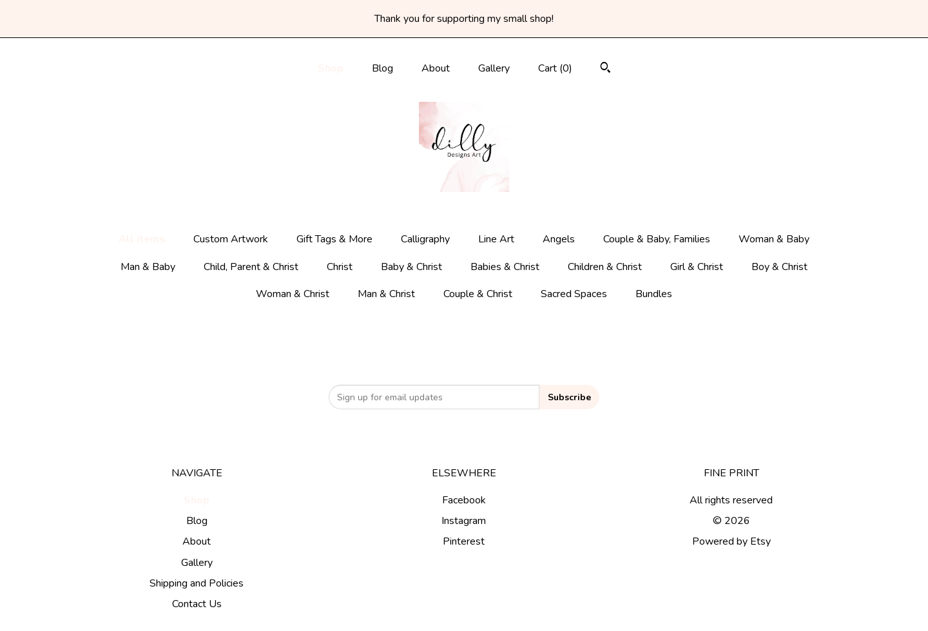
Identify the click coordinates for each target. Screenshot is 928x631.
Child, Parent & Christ (251, 267)
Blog (382, 68)
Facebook (464, 500)
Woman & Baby (774, 239)
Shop (330, 68)
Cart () (555, 68)
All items (142, 239)
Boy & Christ (779, 267)
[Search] (605, 69)
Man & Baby (148, 267)
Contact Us (197, 604)
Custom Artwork (230, 239)
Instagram (463, 521)
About (435, 68)
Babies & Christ (504, 267)
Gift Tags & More (334, 239)
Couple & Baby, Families (656, 239)
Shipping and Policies (197, 583)
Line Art (496, 239)
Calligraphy (425, 239)
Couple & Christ (477, 294)
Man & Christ (386, 294)
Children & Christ (605, 267)
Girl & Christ (696, 267)
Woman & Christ (292, 294)
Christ (340, 267)
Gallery (494, 68)
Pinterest (464, 541)
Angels (559, 239)
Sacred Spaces (574, 294)
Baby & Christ (411, 267)
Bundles (653, 294)
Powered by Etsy (731, 541)
